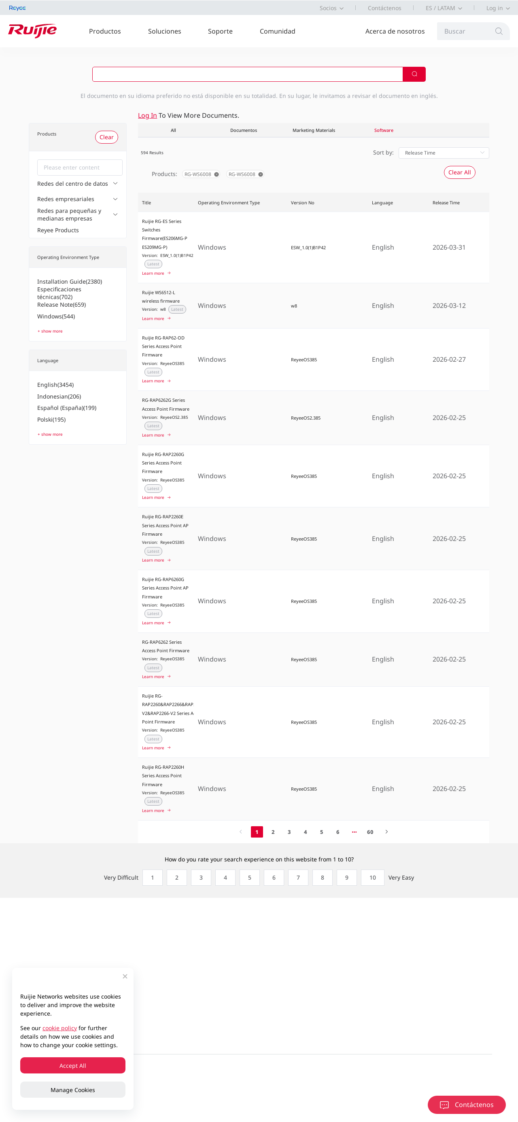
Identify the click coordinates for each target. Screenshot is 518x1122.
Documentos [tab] (243, 130)
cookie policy (59, 1028)
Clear (107, 137)
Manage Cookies (73, 1090)
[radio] (150, 878)
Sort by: (383, 152)
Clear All (459, 172)
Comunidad (277, 31)
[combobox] (80, 167)
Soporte (220, 31)
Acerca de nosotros (395, 31)
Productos (105, 31)
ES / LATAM (440, 8)
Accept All (72, 1065)
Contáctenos (384, 8)
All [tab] (173, 130)
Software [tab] (383, 130)
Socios (328, 8)
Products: (164, 174)
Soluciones (164, 31)
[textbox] (80, 167)
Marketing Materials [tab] (314, 130)
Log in (494, 8)
